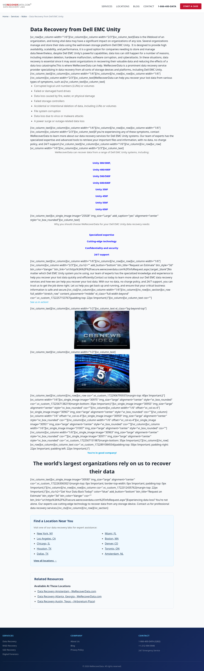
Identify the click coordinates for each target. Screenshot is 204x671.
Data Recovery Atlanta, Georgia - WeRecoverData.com (69, 596)
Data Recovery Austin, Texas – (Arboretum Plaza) (66, 601)
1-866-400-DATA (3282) (149, 641)
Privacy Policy (77, 649)
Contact (148, 6)
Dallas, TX (42, 553)
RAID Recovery (10, 645)
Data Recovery (9, 641)
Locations (122, 6)
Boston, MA (112, 538)
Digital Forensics (10, 654)
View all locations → (45, 560)
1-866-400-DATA (167, 6)
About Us (75, 641)
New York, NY (45, 533)
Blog (136, 6)
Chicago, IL (43, 543)
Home (5, 16)
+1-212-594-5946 (146, 645)
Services (107, 6)
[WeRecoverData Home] (18, 6)
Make (24, 16)
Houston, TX (44, 548)
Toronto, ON (112, 548)
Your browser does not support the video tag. (102, 330)
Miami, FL (110, 533)
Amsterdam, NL (114, 553)
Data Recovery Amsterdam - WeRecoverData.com (66, 591)
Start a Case (190, 6)
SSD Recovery (9, 649)
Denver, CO (111, 543)
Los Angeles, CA (46, 538)
